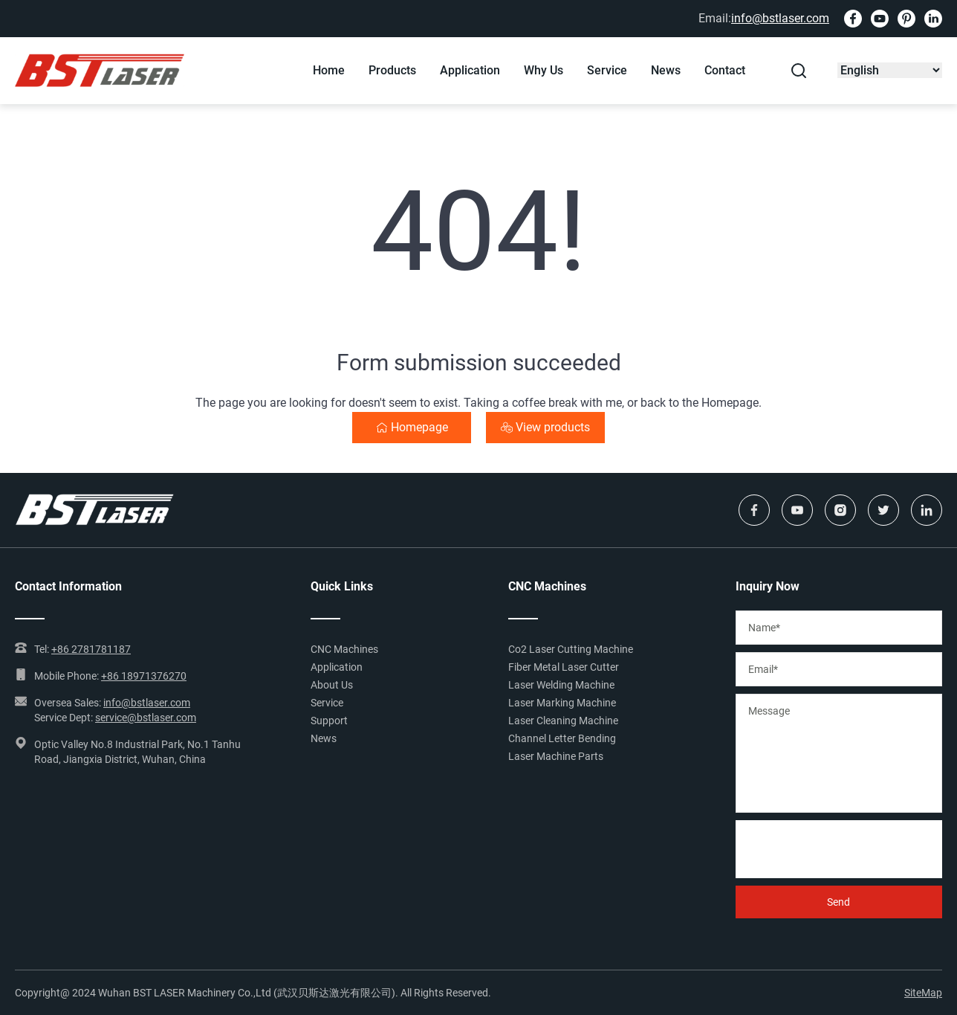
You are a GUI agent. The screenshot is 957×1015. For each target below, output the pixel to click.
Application (470, 70)
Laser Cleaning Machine (563, 720)
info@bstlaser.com (780, 18)
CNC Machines (344, 649)
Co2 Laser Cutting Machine (570, 649)
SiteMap (923, 993)
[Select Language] (889, 70)
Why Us (543, 70)
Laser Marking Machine (562, 703)
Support (329, 720)
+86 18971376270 (143, 676)
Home (329, 70)
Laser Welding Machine (561, 685)
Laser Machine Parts (555, 756)
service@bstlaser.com (145, 718)
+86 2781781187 (91, 649)
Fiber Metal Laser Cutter (563, 667)
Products (392, 70)
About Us (332, 685)
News (666, 70)
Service (607, 70)
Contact (724, 70)
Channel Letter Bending (562, 738)
